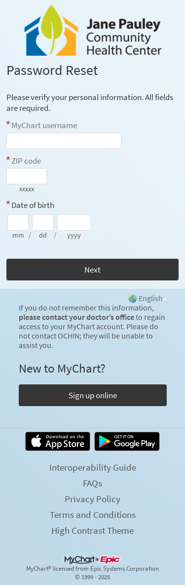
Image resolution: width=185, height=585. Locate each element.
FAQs (92, 483)
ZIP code (26, 160)
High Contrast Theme (92, 530)
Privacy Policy (92, 499)
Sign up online (93, 395)
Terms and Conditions (93, 514)
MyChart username (44, 125)
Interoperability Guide (92, 467)
